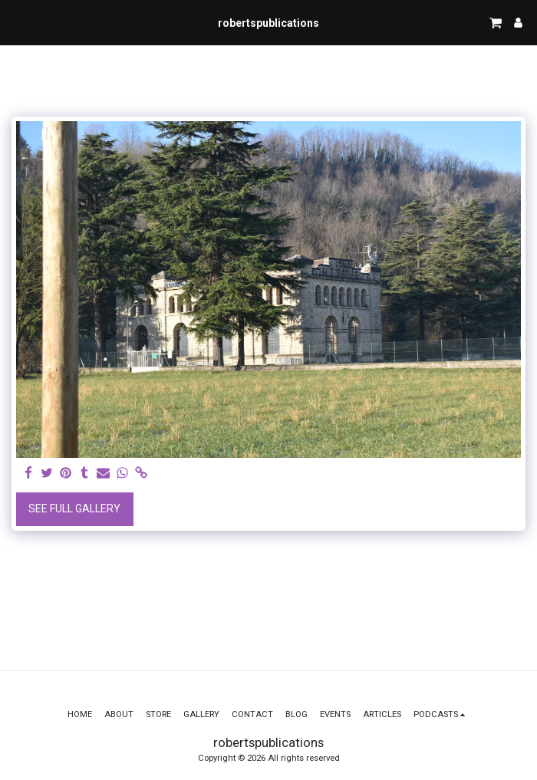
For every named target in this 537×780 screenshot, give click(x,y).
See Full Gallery (74, 508)
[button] (17, 22)
